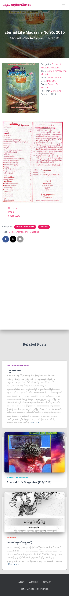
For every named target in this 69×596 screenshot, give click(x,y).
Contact (47, 582)
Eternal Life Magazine (56, 71)
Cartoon (12, 208)
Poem (11, 211)
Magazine (55, 68)
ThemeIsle (44, 589)
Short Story (14, 215)
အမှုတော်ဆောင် (14, 370)
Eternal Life (56, 91)
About (21, 582)
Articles (33, 582)
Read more (35, 422)
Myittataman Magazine (18, 366)
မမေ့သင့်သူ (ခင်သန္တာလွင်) (19, 542)
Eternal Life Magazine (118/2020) (29, 482)
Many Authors (54, 77)
